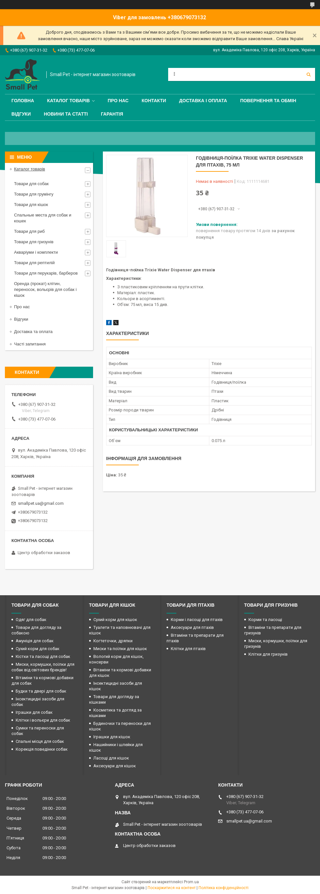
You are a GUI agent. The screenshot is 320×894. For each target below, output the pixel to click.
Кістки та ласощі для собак (43, 656)
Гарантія (112, 114)
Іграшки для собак (34, 712)
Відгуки (21, 114)
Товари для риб (29, 231)
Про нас (118, 100)
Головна (22, 100)
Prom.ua (191, 882)
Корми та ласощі (265, 619)
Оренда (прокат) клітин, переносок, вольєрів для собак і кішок (45, 289)
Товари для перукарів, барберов (46, 273)
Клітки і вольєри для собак (43, 720)
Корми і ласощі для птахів (197, 619)
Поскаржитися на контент (172, 888)
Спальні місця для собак (40, 741)
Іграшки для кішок (111, 736)
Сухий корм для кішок (115, 619)
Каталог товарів (68, 100)
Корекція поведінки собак (42, 749)
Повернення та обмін (268, 100)
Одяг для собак (31, 619)
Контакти (154, 100)
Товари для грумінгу (34, 194)
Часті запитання (30, 344)
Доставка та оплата (33, 331)
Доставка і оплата (203, 100)
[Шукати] (308, 74)
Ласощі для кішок (111, 758)
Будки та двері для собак (41, 691)
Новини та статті (66, 114)
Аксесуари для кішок (114, 765)
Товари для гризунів (34, 241)
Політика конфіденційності (223, 888)
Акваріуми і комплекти (36, 252)
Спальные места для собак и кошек (42, 218)
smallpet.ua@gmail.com (41, 503)
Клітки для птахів (188, 648)
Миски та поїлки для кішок (120, 648)
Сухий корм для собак (37, 648)
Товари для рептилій (34, 262)
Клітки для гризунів (268, 654)
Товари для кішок (31, 204)
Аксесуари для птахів (192, 627)
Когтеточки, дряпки (113, 640)
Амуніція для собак (35, 640)
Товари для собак (31, 183)
